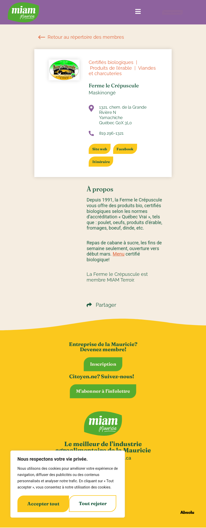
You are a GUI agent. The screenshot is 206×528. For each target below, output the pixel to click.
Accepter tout (92, 504)
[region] (67, 485)
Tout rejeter (41, 504)
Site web (100, 149)
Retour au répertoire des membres (81, 37)
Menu (118, 254)
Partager (101, 305)
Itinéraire (102, 161)
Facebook (128, 149)
